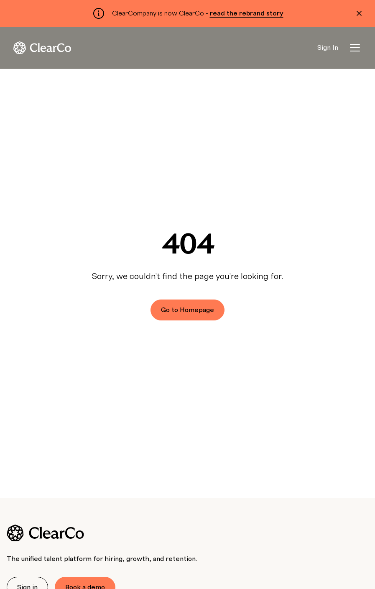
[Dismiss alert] (359, 13)
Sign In (327, 47)
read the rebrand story (246, 13)
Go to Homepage (187, 310)
